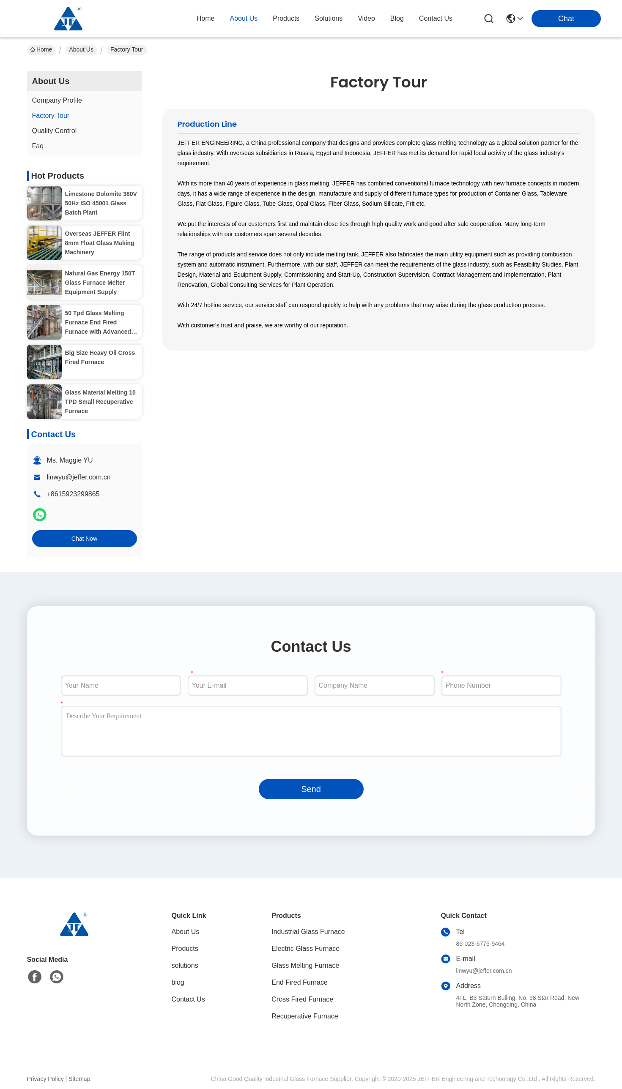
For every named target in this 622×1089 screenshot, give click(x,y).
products (286, 18)
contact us (435, 18)
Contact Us (188, 999)
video (366, 18)
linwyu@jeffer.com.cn (79, 477)
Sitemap (79, 1078)
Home (206, 18)
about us (244, 18)
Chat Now (84, 538)
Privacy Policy (45, 1078)
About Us (81, 49)
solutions (329, 18)
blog (397, 18)
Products (185, 948)
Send (311, 789)
